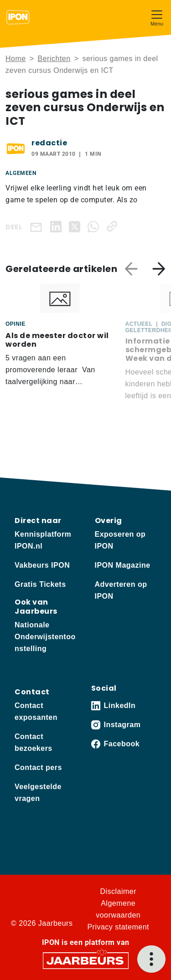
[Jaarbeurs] (86, 960)
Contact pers (38, 767)
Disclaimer (118, 891)
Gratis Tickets (40, 584)
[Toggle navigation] (157, 17)
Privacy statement (118, 927)
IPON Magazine (122, 565)
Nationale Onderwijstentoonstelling (45, 636)
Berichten (54, 58)
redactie (49, 143)
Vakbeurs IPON (42, 565)
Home (15, 58)
